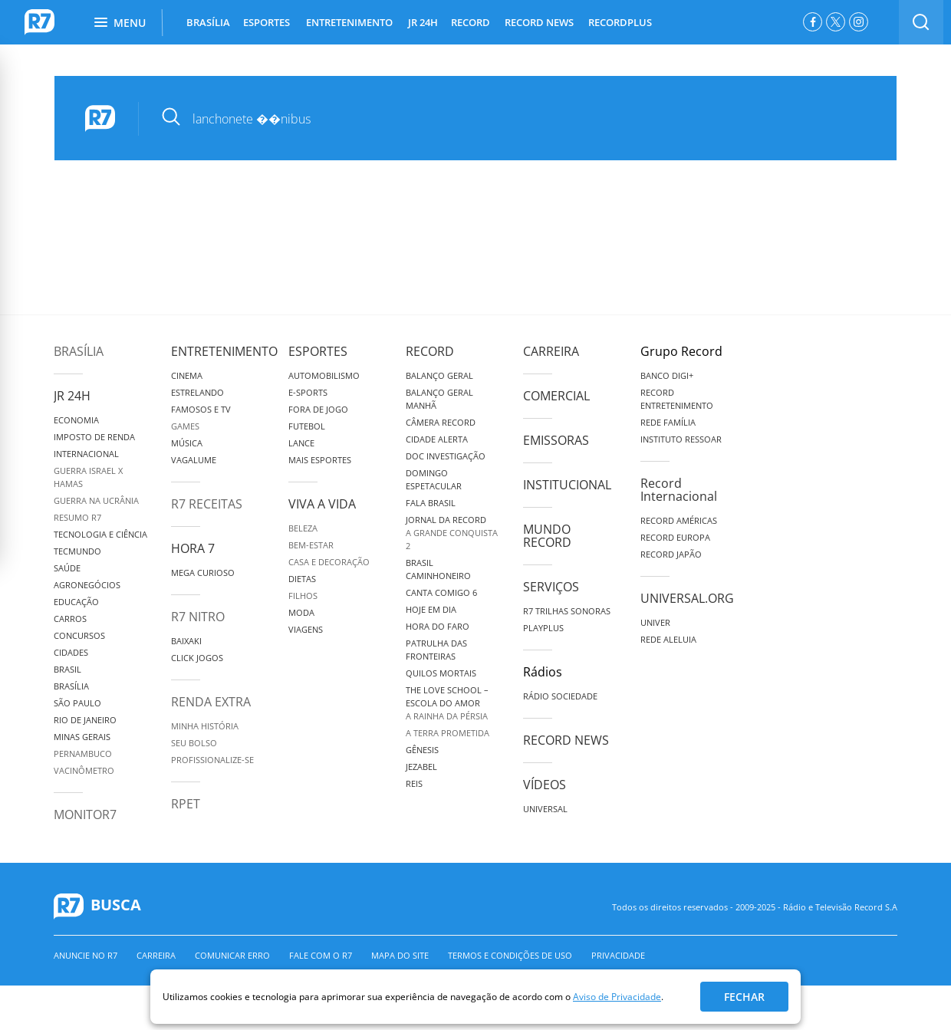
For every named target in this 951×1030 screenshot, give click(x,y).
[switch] (921, 22)
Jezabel (421, 766)
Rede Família (668, 422)
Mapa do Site (400, 955)
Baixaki (186, 641)
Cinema (186, 375)
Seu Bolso (194, 743)
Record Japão (671, 554)
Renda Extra (211, 701)
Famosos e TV (201, 409)
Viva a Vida (322, 503)
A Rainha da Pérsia (447, 716)
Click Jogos (197, 657)
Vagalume (193, 460)
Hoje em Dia (431, 609)
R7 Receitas (206, 503)
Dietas (302, 578)
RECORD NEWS (539, 22)
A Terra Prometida (447, 733)
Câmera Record (441, 422)
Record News (566, 740)
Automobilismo (324, 375)
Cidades (71, 652)
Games (185, 426)
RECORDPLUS (620, 22)
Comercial (556, 395)
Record (430, 351)
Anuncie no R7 (85, 955)
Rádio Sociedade (560, 696)
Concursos (79, 635)
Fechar (744, 996)
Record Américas (678, 520)
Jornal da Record (446, 519)
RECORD (470, 22)
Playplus (543, 627)
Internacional (86, 453)
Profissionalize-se (212, 759)
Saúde (67, 568)
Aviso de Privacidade (617, 996)
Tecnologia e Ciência (100, 534)
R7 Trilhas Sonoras (566, 611)
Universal (545, 808)
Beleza (303, 528)
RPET (185, 803)
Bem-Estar (311, 545)
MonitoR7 (85, 814)
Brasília (79, 351)
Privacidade (618, 955)
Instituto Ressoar (681, 439)
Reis (414, 783)
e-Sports (307, 392)
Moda (301, 612)
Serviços (551, 586)
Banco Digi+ (666, 375)
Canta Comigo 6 (441, 592)
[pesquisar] (506, 119)
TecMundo (77, 551)
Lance (301, 443)
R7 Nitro (198, 616)
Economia (76, 420)
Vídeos (544, 784)
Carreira (551, 351)
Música (186, 443)
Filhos (303, 595)
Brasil (67, 669)
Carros (70, 618)
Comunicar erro (232, 955)
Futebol (306, 426)
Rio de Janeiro (85, 720)
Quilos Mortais (441, 673)
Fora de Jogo (318, 409)
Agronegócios (87, 585)
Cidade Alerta (437, 439)
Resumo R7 (77, 517)
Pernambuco (83, 753)
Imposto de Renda (94, 437)
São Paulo (77, 703)
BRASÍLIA (208, 22)
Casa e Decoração (329, 562)
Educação (76, 601)
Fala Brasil (431, 502)
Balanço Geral (439, 375)
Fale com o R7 (320, 955)
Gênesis (422, 749)
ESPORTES (266, 22)
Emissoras (556, 440)
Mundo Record (547, 536)
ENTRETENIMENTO (349, 22)
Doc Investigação (445, 456)
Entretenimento (224, 351)
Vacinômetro (84, 770)
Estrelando (197, 392)
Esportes (317, 351)
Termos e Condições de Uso (510, 955)
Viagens (305, 629)
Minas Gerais (82, 736)
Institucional (567, 484)
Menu (120, 22)
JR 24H (423, 22)
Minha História (205, 726)
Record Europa (675, 537)
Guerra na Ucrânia (96, 500)
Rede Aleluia (668, 639)
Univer (655, 622)
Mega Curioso (203, 572)
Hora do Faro (437, 626)
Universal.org (687, 598)
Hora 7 (193, 548)
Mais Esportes (319, 460)
